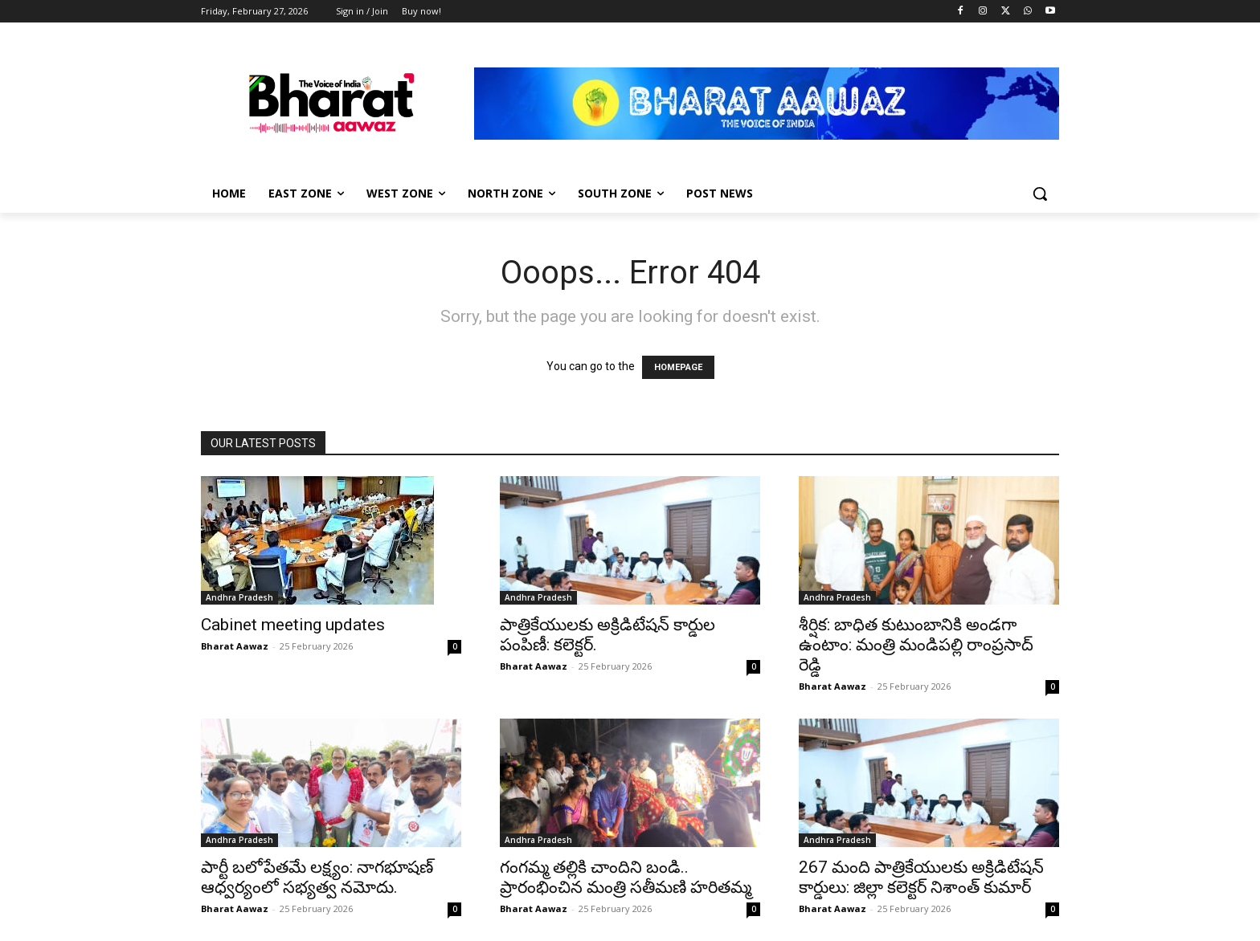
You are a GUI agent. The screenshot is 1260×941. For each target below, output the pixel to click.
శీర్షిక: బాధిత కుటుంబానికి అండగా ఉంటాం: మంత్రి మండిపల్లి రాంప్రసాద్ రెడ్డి (916, 644)
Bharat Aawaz (234, 646)
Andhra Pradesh (239, 597)
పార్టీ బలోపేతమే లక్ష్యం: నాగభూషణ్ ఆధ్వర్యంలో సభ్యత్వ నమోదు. (317, 877)
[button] (1040, 193)
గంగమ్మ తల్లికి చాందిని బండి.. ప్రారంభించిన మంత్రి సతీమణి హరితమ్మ (625, 877)
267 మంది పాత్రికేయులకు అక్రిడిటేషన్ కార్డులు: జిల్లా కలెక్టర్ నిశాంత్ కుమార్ (921, 877)
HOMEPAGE (678, 367)
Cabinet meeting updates (293, 624)
